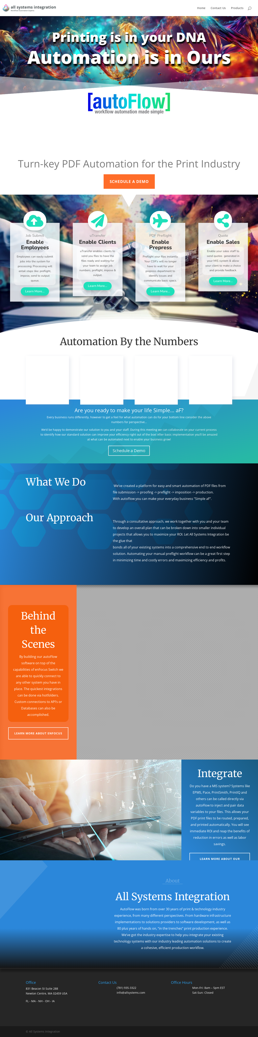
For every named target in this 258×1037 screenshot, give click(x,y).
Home (201, 8)
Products (237, 8)
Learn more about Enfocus (38, 733)
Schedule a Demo (129, 450)
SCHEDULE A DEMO (129, 181)
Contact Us (218, 8)
